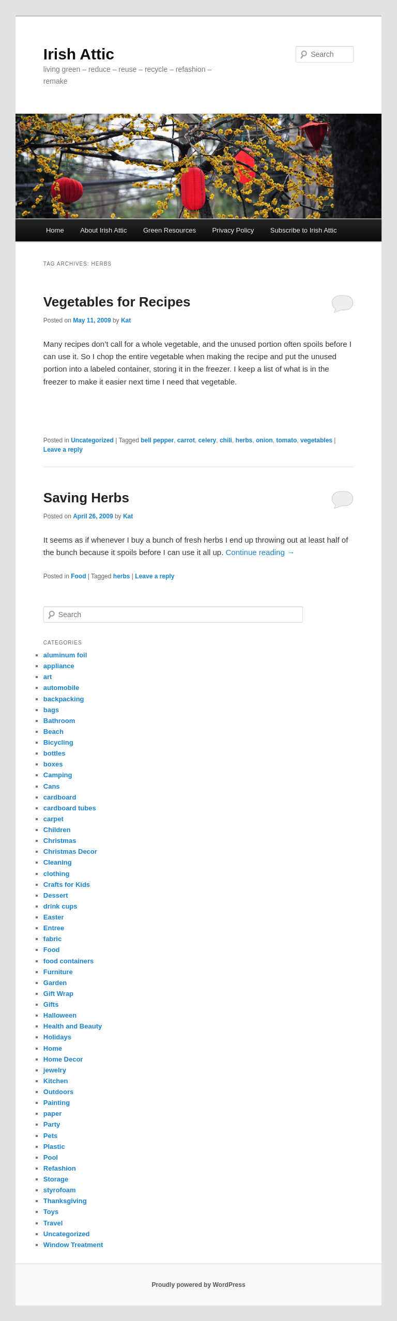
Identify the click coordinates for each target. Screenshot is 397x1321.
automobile (61, 688)
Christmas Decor (70, 851)
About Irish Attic (103, 230)
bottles (54, 753)
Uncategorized (92, 440)
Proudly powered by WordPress (198, 1284)
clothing (56, 874)
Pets (50, 1136)
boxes (53, 764)
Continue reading (260, 552)
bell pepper (157, 440)
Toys (50, 1212)
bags (51, 710)
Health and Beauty (72, 1026)
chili (226, 440)
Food (78, 576)
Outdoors (58, 1092)
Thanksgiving (65, 1201)
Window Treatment (73, 1245)
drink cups (60, 906)
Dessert (55, 895)
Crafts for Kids (66, 884)
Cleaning (57, 862)
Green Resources (169, 230)
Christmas (60, 840)
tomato (286, 440)
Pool (50, 1157)
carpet (53, 819)
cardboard (60, 797)
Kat (126, 320)
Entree (53, 928)
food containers (68, 961)
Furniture (58, 972)
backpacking (63, 699)
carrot (186, 440)
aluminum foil (65, 655)
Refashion (59, 1168)
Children (57, 830)
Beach (53, 731)
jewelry (54, 1070)
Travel (53, 1223)
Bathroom (59, 721)
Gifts (51, 1004)
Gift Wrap (58, 993)
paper (52, 1113)
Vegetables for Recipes (117, 302)
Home (55, 230)
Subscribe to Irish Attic (303, 230)
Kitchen (55, 1081)
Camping (57, 775)
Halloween (60, 1015)
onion (264, 440)
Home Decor (63, 1059)
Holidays (57, 1037)
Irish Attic (78, 54)
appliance (58, 666)
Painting (56, 1103)
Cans (51, 786)
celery (207, 440)
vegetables (316, 440)
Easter (53, 917)
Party (51, 1124)
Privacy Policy (233, 230)
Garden (55, 983)
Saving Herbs (86, 497)
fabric (52, 939)
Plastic (54, 1146)
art (47, 677)
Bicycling (58, 742)
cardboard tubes (69, 808)
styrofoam (59, 1190)
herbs (244, 440)
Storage (55, 1179)
